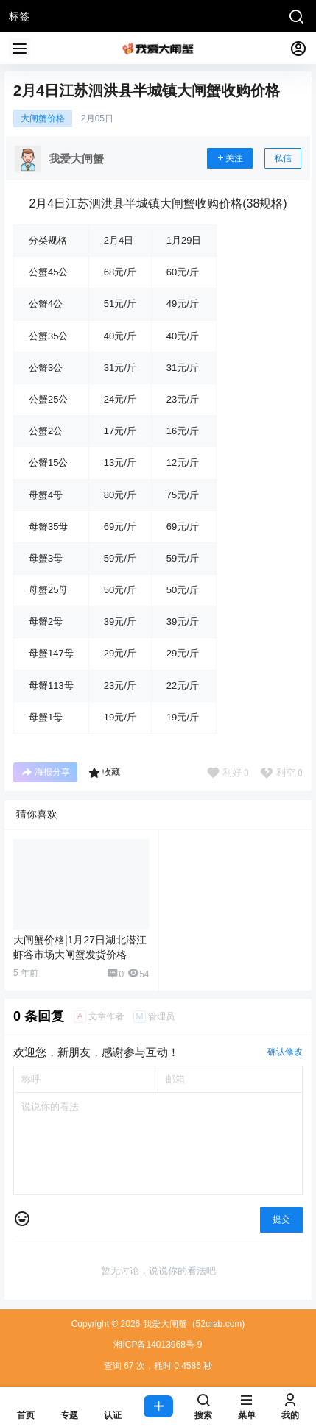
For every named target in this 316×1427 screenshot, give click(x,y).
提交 (281, 1219)
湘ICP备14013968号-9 (157, 1344)
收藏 (104, 773)
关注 (230, 158)
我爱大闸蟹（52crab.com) (192, 1324)
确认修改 (285, 1052)
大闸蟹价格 (43, 118)
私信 (283, 158)
